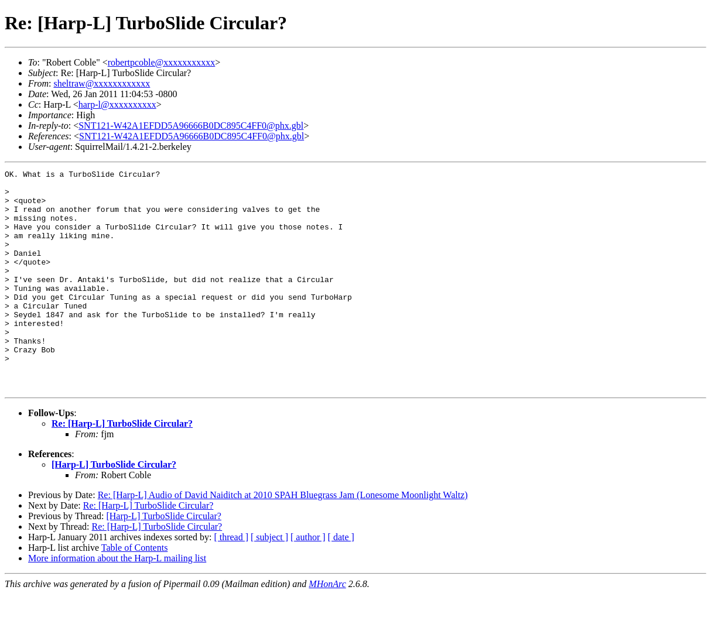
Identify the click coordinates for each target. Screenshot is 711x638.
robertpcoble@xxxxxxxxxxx (162, 62)
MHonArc (327, 628)
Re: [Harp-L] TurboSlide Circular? (122, 467)
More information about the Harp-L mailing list (117, 602)
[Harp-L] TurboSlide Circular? (114, 508)
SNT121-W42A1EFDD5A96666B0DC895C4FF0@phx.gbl (190, 126)
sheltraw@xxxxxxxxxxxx (101, 83)
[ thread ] (231, 581)
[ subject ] (269, 581)
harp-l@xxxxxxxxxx (117, 104)
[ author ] (308, 581)
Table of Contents (134, 591)
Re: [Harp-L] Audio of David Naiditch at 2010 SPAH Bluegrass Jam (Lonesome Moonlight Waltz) (283, 539)
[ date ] (341, 581)
